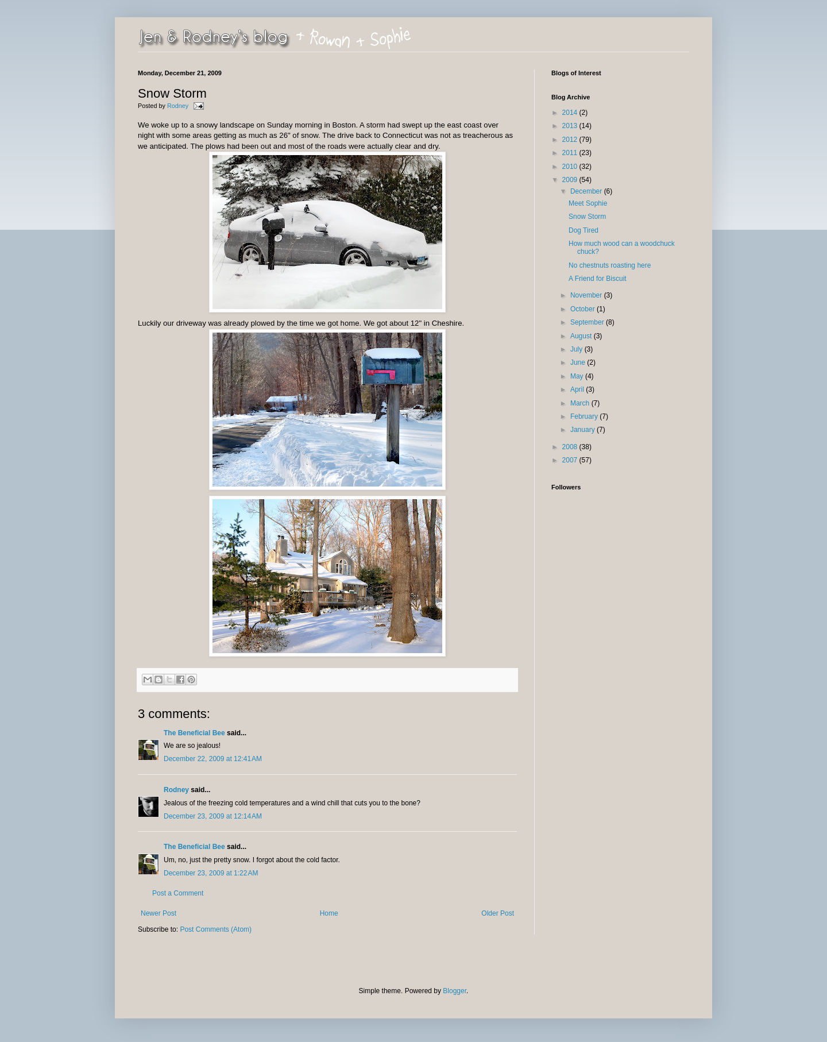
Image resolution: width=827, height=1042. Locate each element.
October (583, 309)
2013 (570, 126)
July (577, 349)
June (578, 362)
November (587, 295)
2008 (570, 447)
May (577, 376)
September (588, 322)
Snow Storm (587, 217)
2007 (570, 460)
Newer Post (158, 913)
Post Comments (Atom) (216, 929)
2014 (570, 113)
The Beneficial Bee (194, 733)
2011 (570, 153)
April (578, 389)
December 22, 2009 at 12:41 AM (213, 759)
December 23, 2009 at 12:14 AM (213, 816)
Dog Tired (583, 230)
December (587, 191)
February (585, 416)
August (582, 336)
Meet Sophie (588, 203)
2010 (570, 167)
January (583, 430)
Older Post (497, 913)
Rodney (178, 105)
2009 (570, 180)
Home (329, 913)
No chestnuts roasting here (610, 265)
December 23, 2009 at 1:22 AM (211, 873)
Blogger (454, 991)
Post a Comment (177, 893)
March (581, 403)
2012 (570, 140)
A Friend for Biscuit (598, 279)
